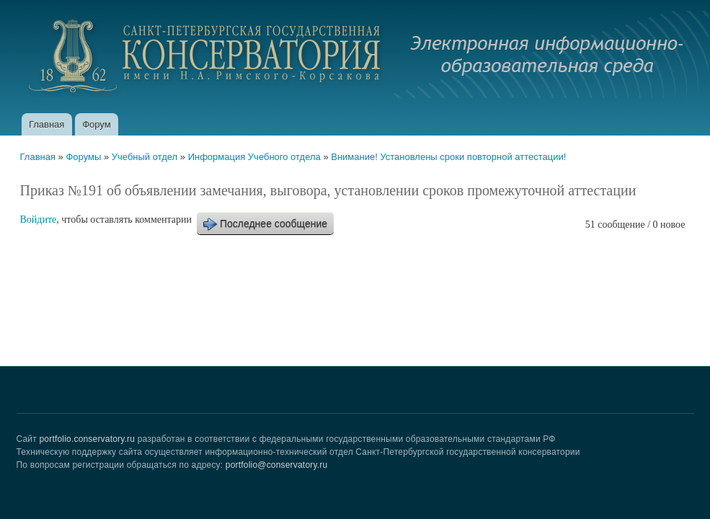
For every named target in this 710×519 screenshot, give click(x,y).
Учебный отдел (144, 156)
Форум (96, 124)
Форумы (83, 156)
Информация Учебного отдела (254, 156)
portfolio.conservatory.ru (87, 439)
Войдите (38, 219)
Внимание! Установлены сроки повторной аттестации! (448, 156)
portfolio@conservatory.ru (277, 465)
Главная (46, 124)
